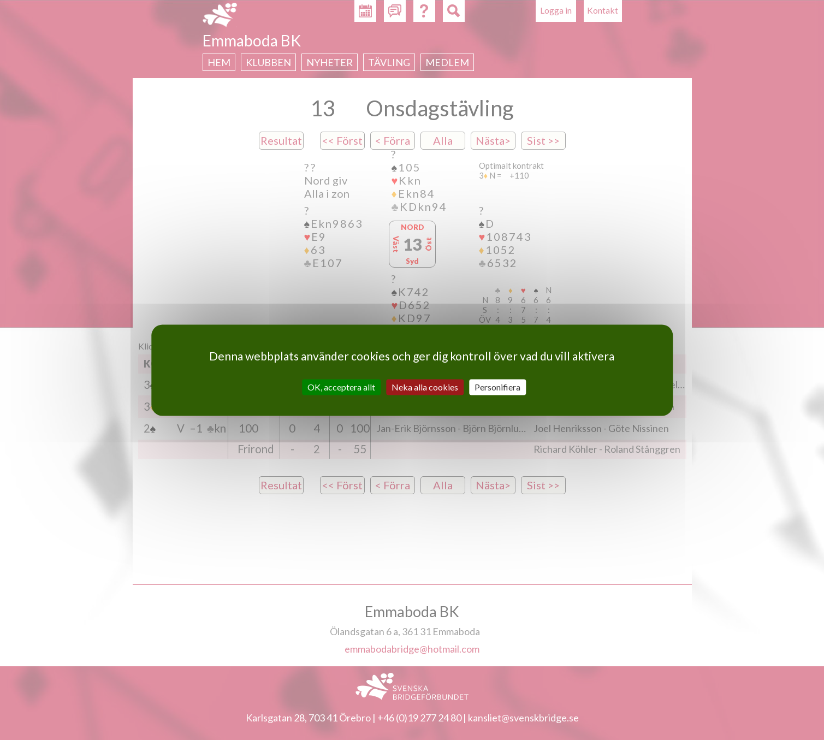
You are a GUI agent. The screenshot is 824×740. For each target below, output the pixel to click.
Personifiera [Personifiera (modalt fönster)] (497, 387)
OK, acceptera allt (341, 387)
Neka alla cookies (425, 387)
